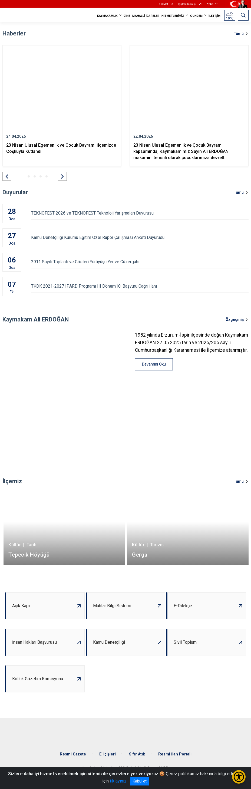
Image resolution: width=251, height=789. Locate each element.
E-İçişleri (107, 754)
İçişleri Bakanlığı (187, 4)
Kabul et (140, 781)
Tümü (239, 33)
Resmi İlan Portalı (174, 754)
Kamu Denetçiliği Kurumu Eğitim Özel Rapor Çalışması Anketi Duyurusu (140, 237)
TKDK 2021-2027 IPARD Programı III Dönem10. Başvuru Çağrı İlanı (140, 286)
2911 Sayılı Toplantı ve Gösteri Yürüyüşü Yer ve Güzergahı (140, 261)
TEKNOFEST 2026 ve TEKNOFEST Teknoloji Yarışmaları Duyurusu (140, 213)
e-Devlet (163, 4)
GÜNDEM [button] (196, 16)
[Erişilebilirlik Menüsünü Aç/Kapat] (239, 777)
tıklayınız (118, 781)
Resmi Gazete (73, 754)
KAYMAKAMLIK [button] (107, 16)
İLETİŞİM (214, 16)
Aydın (210, 4)
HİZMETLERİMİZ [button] (172, 16)
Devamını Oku (154, 364)
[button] (6, 176)
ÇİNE (127, 16)
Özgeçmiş (235, 319)
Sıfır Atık (137, 754)
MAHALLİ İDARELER (145, 16)
